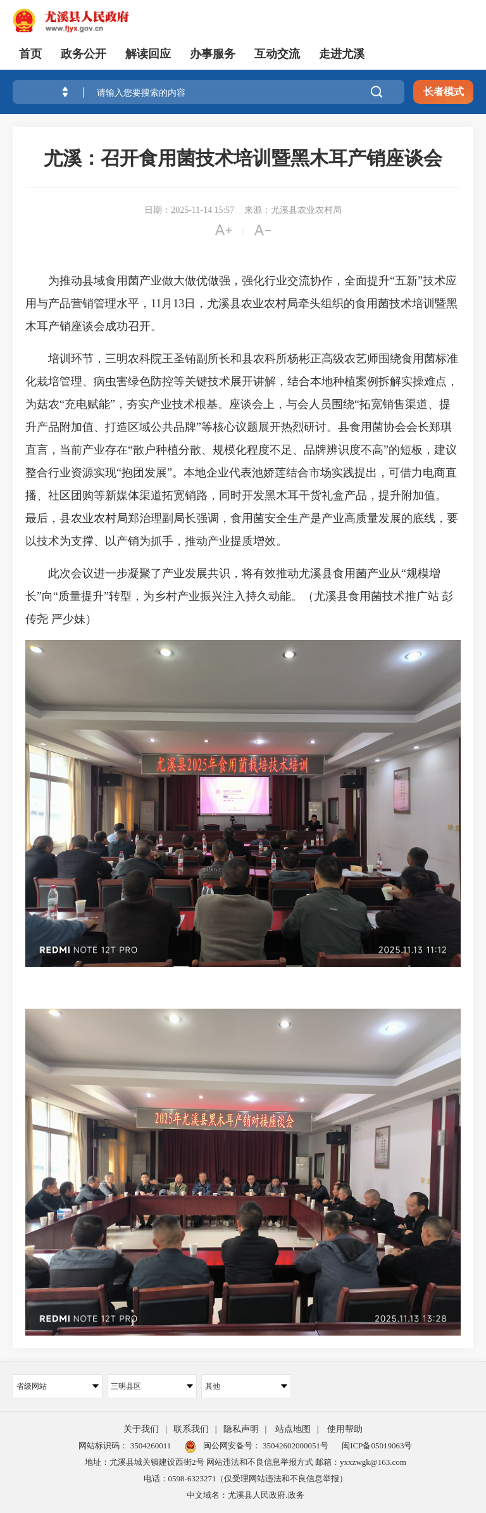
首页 (30, 54)
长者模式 (443, 91)
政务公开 (83, 54)
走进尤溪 (341, 54)
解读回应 (148, 54)
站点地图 (293, 1429)
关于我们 (141, 1429)
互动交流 (277, 54)
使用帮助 (345, 1429)
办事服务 (212, 54)
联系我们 (191, 1429)
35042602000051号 (295, 1445)
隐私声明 (241, 1429)
